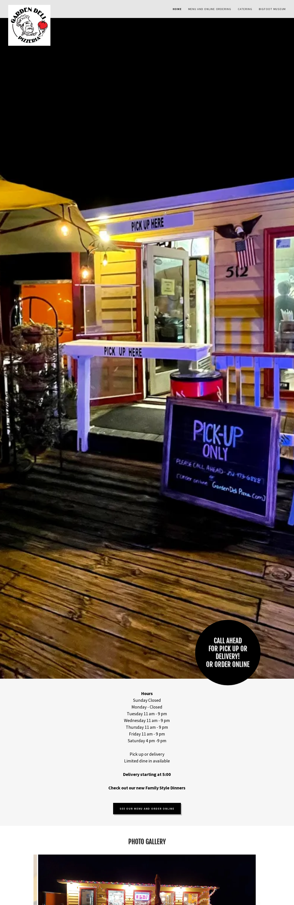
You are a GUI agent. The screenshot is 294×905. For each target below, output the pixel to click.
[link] (43, 6)
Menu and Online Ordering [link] (209, 9)
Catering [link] (245, 9)
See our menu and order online (147, 808)
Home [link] (177, 9)
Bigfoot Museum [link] (272, 9)
